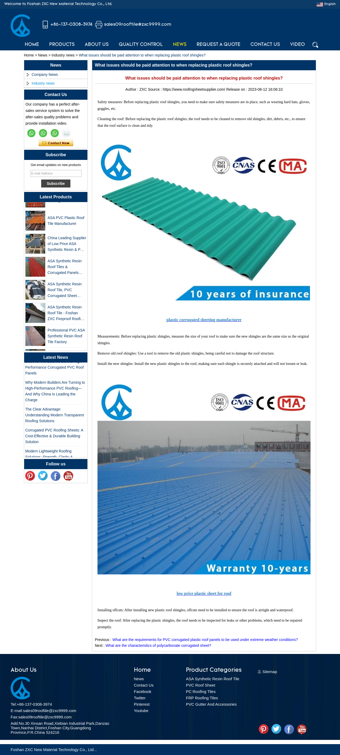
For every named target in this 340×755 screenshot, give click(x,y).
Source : (155, 89)
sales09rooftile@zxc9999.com (137, 24)
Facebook (142, 691)
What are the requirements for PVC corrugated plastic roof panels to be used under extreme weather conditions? (205, 640)
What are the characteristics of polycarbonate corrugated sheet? (158, 645)
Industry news (63, 55)
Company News (45, 74)
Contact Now (56, 143)
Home (32, 44)
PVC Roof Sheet (200, 685)
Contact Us (265, 44)
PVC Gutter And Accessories (211, 704)
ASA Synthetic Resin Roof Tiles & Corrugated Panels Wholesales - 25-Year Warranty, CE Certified (66, 268)
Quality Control (141, 44)
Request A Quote (218, 44)
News (179, 44)
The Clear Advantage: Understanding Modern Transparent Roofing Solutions (54, 416)
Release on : (237, 89)
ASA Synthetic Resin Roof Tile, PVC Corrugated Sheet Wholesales (65, 291)
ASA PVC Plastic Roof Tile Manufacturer (66, 222)
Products (62, 44)
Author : (132, 89)
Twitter (140, 698)
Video (297, 44)
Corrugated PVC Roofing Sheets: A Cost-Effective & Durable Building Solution (54, 437)
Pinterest (142, 704)
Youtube (141, 710)
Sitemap (269, 671)
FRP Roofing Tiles (202, 698)
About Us (97, 44)
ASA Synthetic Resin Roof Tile (212, 679)
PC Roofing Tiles (201, 691)
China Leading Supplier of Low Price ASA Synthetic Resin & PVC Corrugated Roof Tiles (67, 245)
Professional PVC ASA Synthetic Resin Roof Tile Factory (66, 337)
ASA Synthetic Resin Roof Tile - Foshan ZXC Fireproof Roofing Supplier (66, 314)
